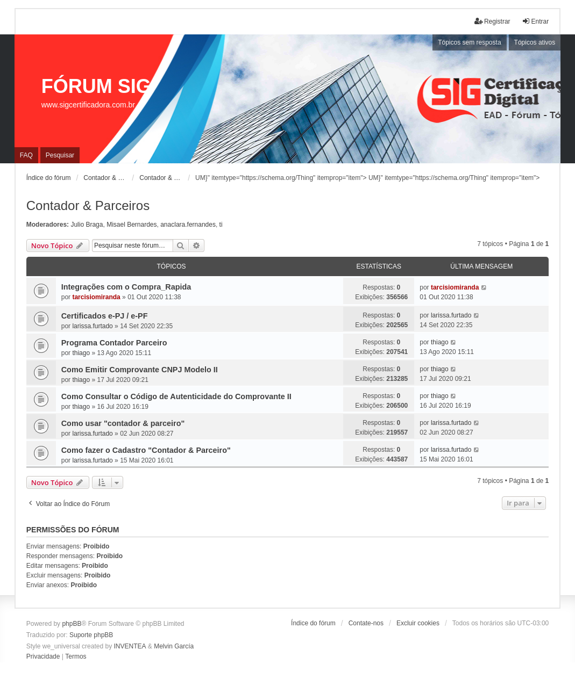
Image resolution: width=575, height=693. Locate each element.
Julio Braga (86, 224)
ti (221, 224)
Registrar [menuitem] (492, 21)
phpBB (71, 623)
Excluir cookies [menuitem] (417, 623)
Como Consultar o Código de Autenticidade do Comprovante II (176, 396)
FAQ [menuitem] (26, 155)
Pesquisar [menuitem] (60, 155)
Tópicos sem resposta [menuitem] (469, 42)
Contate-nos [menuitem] (366, 623)
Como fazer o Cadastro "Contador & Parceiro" (146, 450)
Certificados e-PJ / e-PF (104, 316)
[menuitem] (43, 657)
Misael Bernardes (132, 224)
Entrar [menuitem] (535, 21)
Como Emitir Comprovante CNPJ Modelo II (139, 369)
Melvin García (174, 646)
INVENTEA (129, 646)
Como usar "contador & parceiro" (123, 423)
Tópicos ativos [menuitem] (535, 42)
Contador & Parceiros (88, 205)
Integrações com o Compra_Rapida (126, 287)
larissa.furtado (92, 326)
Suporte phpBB (91, 635)
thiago (81, 353)
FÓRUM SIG (96, 86)
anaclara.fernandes (188, 224)
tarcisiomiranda (96, 297)
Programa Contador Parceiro (114, 342)
